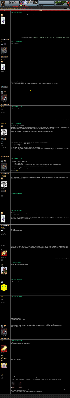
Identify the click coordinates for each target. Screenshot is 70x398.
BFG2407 (2, 12)
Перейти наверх (40, 394)
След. (69, 6)
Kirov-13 (2, 244)
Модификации (10, 8)
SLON (2, 357)
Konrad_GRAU (3, 123)
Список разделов (4, 8)
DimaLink (2, 279)
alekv (1, 41)
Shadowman (3, 140)
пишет (21, 144)
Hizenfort (2, 106)
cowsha (2, 296)
